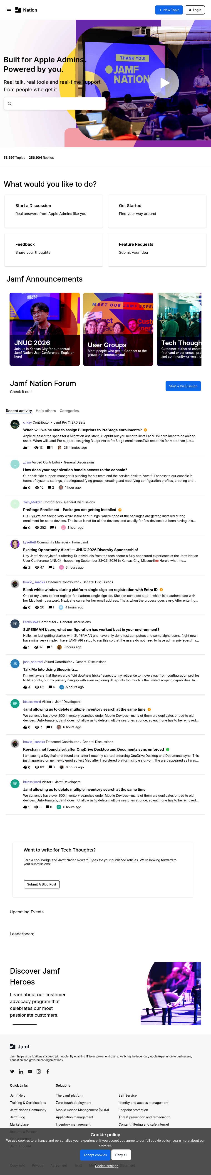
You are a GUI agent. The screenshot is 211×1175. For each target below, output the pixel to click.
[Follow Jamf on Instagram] (39, 1071)
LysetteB (29, 542)
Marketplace (19, 1124)
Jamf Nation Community (28, 1110)
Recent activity (19, 410)
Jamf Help (17, 1095)
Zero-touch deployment (73, 1103)
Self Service (128, 1095)
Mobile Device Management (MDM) (82, 1110)
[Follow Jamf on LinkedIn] (21, 1071)
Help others (46, 410)
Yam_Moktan (32, 502)
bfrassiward (32, 702)
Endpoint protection (133, 1110)
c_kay (27, 422)
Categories (69, 410)
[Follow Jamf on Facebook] (47, 1071)
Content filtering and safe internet (144, 1124)
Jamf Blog (17, 1117)
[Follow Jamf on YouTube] (30, 1071)
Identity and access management (143, 1103)
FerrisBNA (30, 622)
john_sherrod (33, 662)
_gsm (27, 462)
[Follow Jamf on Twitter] (12, 1071)
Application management (74, 1117)
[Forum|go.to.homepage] (26, 10)
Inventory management (73, 1124)
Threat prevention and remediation (144, 1117)
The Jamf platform (70, 1095)
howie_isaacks (34, 582)
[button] (105, 1166)
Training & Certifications (28, 1103)
